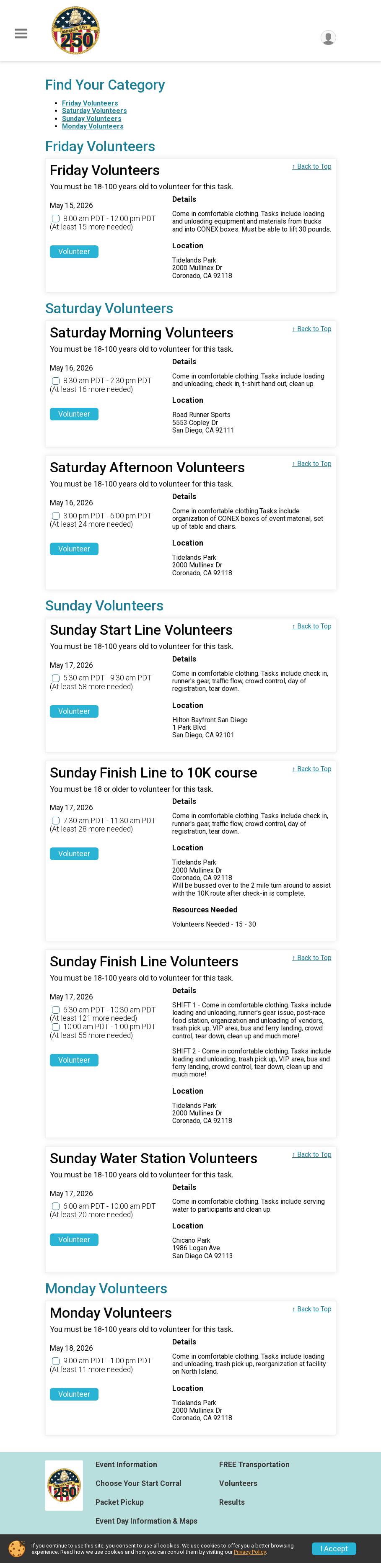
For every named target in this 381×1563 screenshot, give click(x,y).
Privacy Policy (250, 1552)
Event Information (126, 1464)
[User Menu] (328, 38)
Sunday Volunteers (92, 119)
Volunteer (74, 251)
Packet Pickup (120, 1502)
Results (232, 1502)
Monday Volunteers (93, 126)
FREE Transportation (254, 1464)
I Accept (334, 1549)
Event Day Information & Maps (146, 1521)
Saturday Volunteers (94, 111)
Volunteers (238, 1483)
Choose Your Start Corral (138, 1483)
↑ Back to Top (312, 166)
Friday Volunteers (90, 103)
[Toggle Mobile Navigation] (21, 33)
